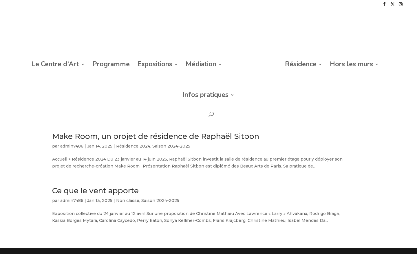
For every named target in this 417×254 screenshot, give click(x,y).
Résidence (301, 65)
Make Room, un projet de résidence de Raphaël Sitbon (155, 136)
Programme (111, 65)
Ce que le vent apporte (95, 190)
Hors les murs (351, 65)
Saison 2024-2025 (171, 146)
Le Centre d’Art (55, 65)
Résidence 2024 (133, 146)
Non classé (127, 200)
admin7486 (71, 146)
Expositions (154, 65)
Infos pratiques (205, 96)
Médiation (201, 65)
